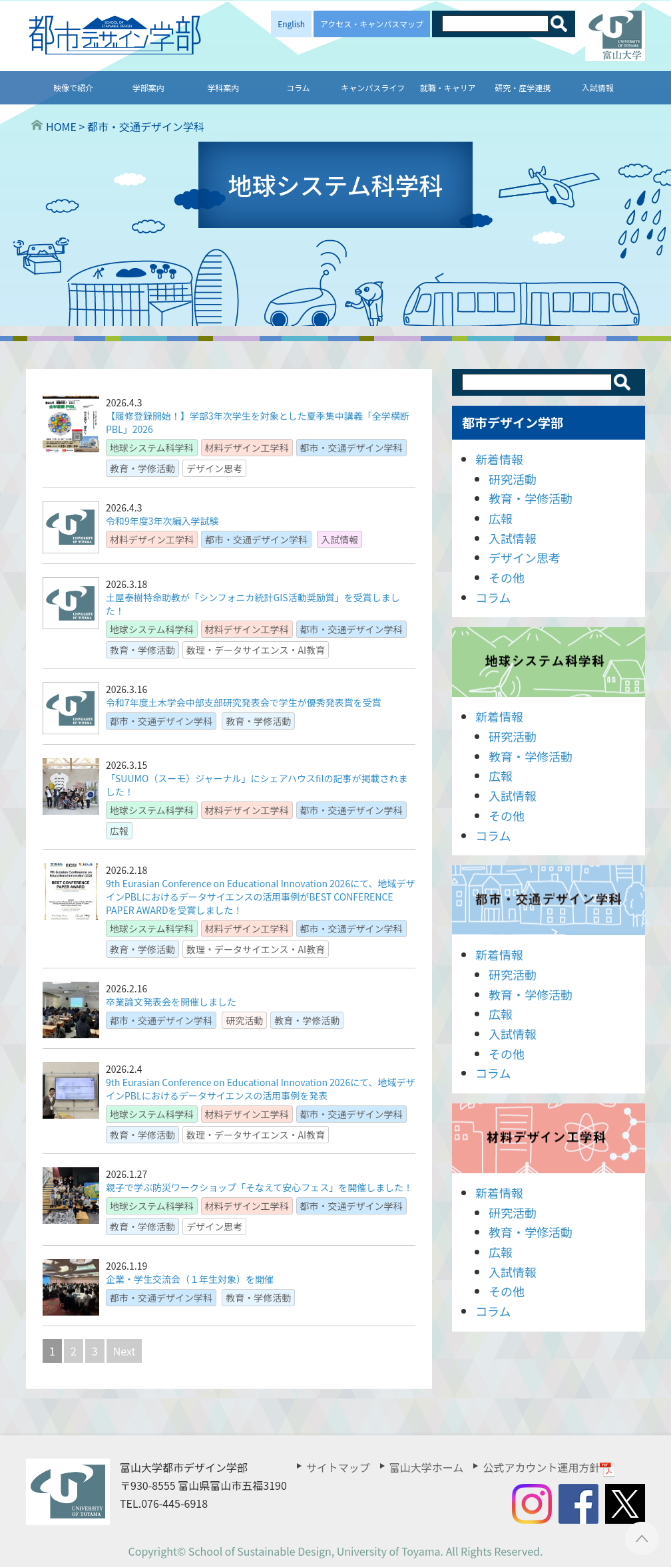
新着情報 (499, 459)
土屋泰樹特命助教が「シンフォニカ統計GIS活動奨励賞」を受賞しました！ (253, 604)
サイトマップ (338, 1467)
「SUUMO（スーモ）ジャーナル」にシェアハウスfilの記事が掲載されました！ (256, 785)
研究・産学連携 (523, 87)
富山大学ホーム (426, 1467)
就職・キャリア (448, 87)
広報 (501, 518)
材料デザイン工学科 (548, 1138)
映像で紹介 (73, 87)
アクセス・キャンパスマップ (371, 23)
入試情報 (598, 87)
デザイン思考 (524, 557)
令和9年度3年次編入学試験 (162, 520)
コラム (298, 87)
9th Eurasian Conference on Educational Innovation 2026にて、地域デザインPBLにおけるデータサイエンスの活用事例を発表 (260, 1088)
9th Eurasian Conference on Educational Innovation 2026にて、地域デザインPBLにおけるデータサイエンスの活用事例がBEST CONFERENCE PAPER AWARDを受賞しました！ (260, 897)
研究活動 (513, 479)
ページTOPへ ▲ (642, 1538)
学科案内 (223, 87)
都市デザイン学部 (512, 422)
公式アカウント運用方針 (549, 1467)
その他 (507, 577)
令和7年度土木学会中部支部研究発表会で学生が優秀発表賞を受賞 (243, 702)
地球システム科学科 (548, 662)
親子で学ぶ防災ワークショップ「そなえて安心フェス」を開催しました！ (259, 1187)
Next (124, 1351)
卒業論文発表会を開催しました (171, 1001)
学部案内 (148, 87)
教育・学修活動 (530, 498)
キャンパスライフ (373, 87)
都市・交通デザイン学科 (548, 900)
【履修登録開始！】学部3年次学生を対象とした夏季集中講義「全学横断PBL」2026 (257, 422)
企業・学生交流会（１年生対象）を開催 (190, 1279)
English (291, 23)
